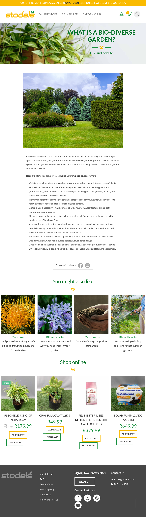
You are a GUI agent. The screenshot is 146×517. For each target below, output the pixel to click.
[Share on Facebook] (80, 265)
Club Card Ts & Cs (49, 499)
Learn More (15, 442)
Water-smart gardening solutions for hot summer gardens (128, 345)
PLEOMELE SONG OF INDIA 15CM (18, 417)
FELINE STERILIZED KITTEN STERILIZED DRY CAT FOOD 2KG (91, 419)
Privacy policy (47, 489)
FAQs (42, 479)
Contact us (45, 494)
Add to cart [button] (18, 435)
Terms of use (46, 484)
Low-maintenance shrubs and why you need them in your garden (55, 345)
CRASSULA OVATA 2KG (54, 415)
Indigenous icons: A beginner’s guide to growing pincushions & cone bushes (18, 345)
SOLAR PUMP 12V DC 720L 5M (128, 417)
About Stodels (47, 474)
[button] (84, 481)
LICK (83, 2)
